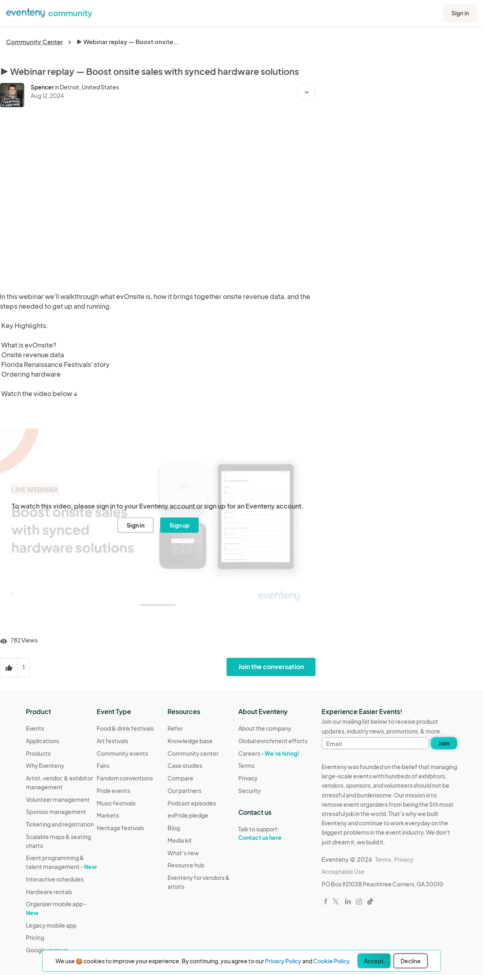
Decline (410, 960)
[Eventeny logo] (25, 12)
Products (38, 753)
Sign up (179, 525)
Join (444, 743)
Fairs (103, 765)
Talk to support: (272, 833)
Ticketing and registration (60, 824)
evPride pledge (187, 815)
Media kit (179, 840)
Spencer (42, 87)
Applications (42, 740)
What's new (183, 852)
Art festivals (112, 740)
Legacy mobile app (51, 925)
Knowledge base (190, 740)
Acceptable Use (343, 871)
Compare (180, 778)
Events (35, 728)
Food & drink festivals (125, 728)
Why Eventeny (45, 765)
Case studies (184, 765)
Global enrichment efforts (272, 740)
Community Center (34, 41)
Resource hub (185, 865)
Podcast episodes (191, 803)
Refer (175, 728)
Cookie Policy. (332, 960)
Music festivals (116, 803)
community (70, 13)
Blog (173, 827)
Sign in (460, 13)
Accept (374, 960)
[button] (306, 92)
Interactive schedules (55, 879)
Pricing (35, 937)
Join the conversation (271, 666)
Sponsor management (56, 811)
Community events (122, 753)
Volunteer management (58, 799)
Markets (108, 815)
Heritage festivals (120, 827)
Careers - (268, 753)
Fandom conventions (125, 778)
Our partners (184, 790)
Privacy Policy (283, 960)
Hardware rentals (49, 891)
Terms (246, 765)
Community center (192, 753)
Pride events (113, 790)
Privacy (248, 778)
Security (249, 790)
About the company (264, 728)
